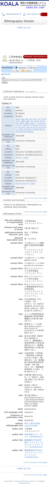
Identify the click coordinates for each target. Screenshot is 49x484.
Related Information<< (35, 56)
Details (6, 74)
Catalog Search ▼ (11, 14)
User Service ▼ (31, 14)
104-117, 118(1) (21, 158)
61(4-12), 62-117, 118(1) (25, 184)
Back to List (24, 27)
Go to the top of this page (36, 198)
